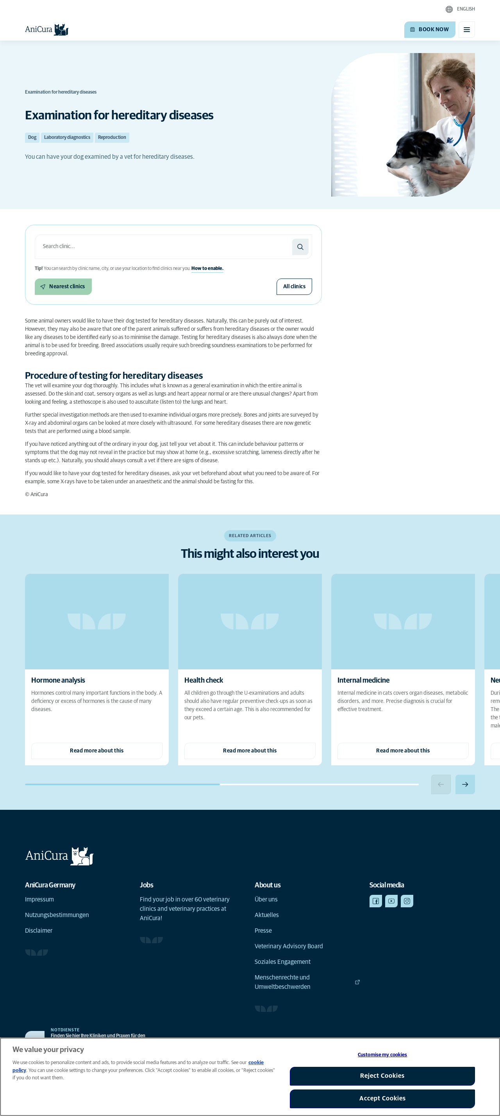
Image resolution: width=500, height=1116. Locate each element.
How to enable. (207, 268)
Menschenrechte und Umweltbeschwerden (307, 982)
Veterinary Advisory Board (289, 946)
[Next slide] (465, 784)
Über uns (266, 899)
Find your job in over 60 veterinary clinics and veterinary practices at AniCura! (185, 908)
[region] (250, 1077)
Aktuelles (267, 915)
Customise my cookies (382, 1054)
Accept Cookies (382, 1098)
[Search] (300, 247)
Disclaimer (38, 931)
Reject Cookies (382, 1076)
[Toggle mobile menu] (467, 29)
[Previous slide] (441, 784)
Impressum (39, 899)
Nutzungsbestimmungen (57, 915)
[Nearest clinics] (63, 287)
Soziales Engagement (283, 962)
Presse (263, 931)
